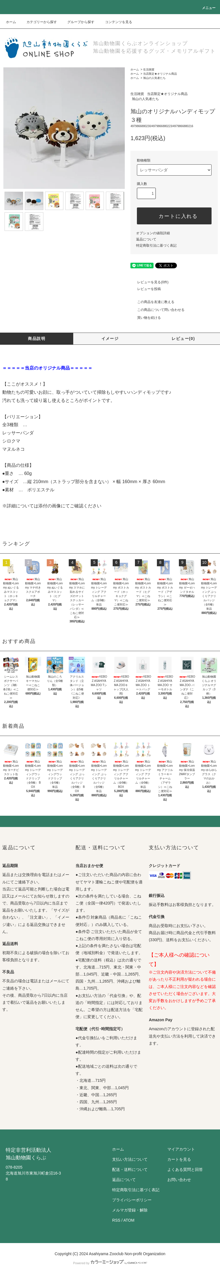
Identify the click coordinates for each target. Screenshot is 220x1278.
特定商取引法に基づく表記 (156, 245)
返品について (146, 239)
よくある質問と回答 (185, 1169)
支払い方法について (130, 1159)
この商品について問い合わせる (157, 310)
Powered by (110, 1263)
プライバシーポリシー (132, 1200)
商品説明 (36, 338)
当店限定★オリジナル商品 (160, 73)
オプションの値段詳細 (153, 233)
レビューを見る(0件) (149, 282)
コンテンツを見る (115, 22)
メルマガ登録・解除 (130, 1210)
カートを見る (179, 1159)
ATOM (128, 1220)
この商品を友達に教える (152, 302)
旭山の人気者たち (154, 77)
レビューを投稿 (145, 289)
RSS (116, 1220)
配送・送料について (130, 1169)
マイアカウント (181, 1149)
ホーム (11, 22)
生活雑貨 (148, 69)
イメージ (110, 338)
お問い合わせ (179, 1179)
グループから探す (77, 22)
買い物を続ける (145, 318)
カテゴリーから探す (38, 22)
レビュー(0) (183, 338)
